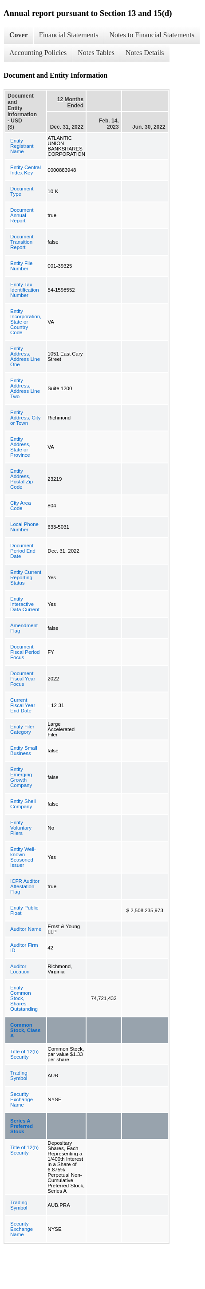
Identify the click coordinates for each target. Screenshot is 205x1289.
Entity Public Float (24, 910)
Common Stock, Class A (25, 1030)
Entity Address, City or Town (25, 418)
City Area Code (20, 505)
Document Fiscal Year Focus (22, 679)
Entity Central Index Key (25, 170)
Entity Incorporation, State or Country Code (25, 321)
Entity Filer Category (22, 729)
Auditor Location (19, 969)
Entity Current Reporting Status (25, 577)
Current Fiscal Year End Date (22, 705)
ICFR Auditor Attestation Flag (24, 886)
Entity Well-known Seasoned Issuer (23, 857)
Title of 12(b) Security (24, 1054)
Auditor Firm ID (24, 947)
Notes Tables (96, 52)
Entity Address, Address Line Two (25, 388)
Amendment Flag (24, 628)
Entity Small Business (23, 750)
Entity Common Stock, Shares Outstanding (24, 998)
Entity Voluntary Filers (21, 828)
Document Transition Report (21, 242)
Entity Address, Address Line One (25, 356)
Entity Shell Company (23, 804)
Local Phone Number (24, 527)
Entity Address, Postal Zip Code (21, 479)
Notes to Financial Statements (152, 35)
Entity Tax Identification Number (24, 290)
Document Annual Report (21, 215)
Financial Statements (69, 35)
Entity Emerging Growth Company (21, 777)
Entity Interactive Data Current (24, 604)
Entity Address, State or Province (20, 447)
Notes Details (145, 52)
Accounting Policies (38, 52)
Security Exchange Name (21, 1099)
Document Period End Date (22, 551)
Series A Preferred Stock (21, 1126)
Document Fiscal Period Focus (24, 652)
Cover (18, 35)
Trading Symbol (19, 1075)
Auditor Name (25, 929)
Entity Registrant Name (21, 146)
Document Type (21, 191)
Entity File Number (21, 266)
